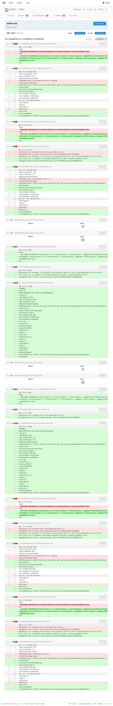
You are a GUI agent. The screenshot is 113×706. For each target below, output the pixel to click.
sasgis (12, 9)
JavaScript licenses (85, 704)
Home (11, 3)
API (94, 704)
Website (100, 704)
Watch (77, 9)
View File (102, 44)
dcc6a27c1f (80, 33)
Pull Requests (40, 16)
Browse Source (99, 23)
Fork (101, 9)
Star (89, 9)
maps (21, 9)
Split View (89, 39)
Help (27, 3)
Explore (19, 3)
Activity (73, 15)
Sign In (106, 3)
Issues (23, 16)
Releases (59, 16)
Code (10, 15)
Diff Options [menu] (101, 39)
